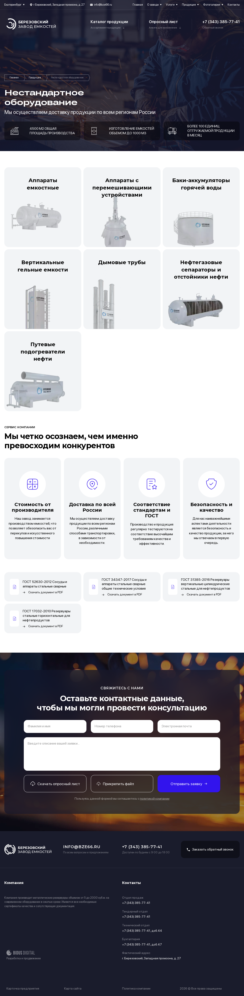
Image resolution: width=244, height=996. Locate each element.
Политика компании (136, 988)
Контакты (234, 4)
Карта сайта (72, 988)
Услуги (170, 4)
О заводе (153, 4)
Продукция (189, 4)
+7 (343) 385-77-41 (221, 21)
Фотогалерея (211, 4)
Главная (138, 4)
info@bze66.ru (103, 4)
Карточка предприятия (22, 988)
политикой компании (154, 798)
